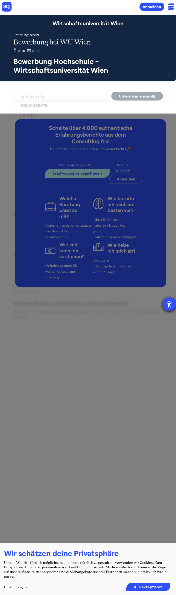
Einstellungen (15, 587)
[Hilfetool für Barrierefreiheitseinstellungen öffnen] (169, 304)
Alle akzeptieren (148, 586)
